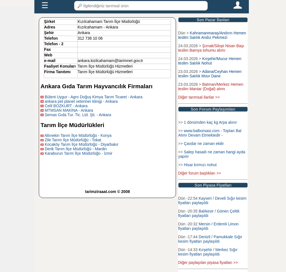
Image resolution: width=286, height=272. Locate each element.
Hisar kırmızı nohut (200, 165)
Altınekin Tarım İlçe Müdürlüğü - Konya (77, 135)
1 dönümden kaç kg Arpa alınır (210, 122)
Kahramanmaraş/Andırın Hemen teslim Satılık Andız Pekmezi (212, 35)
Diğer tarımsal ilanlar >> (199, 97)
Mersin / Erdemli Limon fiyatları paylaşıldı (208, 226)
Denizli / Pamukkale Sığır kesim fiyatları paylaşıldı (210, 239)
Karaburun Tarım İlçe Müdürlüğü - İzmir (79, 153)
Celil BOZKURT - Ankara (66, 106)
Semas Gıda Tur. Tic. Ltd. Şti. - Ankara (78, 115)
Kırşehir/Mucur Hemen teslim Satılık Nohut (209, 60)
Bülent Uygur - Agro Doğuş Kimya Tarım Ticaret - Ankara (93, 97)
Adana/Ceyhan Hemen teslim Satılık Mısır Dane (210, 73)
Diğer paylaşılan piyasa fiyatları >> (208, 262)
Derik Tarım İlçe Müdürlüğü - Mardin (76, 149)
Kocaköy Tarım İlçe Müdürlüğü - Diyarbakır (81, 144)
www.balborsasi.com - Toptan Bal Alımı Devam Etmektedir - (209, 132)
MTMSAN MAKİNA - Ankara (69, 110)
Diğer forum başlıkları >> (199, 173)
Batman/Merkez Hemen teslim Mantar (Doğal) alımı (210, 86)
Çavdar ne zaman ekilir (204, 143)
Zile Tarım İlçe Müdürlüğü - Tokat (73, 140)
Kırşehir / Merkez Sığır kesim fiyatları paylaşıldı (207, 251)
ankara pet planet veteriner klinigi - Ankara (81, 101)
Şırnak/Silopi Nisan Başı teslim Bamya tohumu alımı (211, 48)
